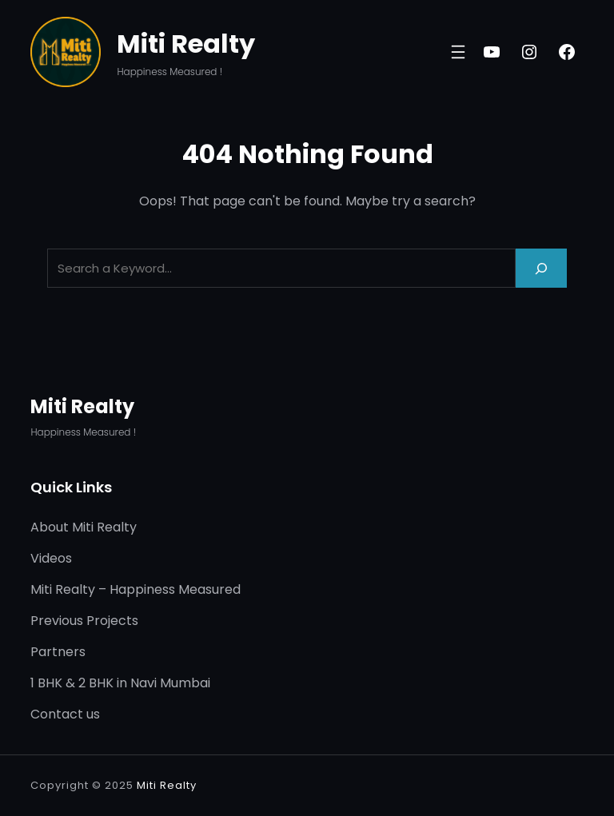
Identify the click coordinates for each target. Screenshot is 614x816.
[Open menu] (458, 52)
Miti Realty (186, 44)
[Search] (541, 268)
